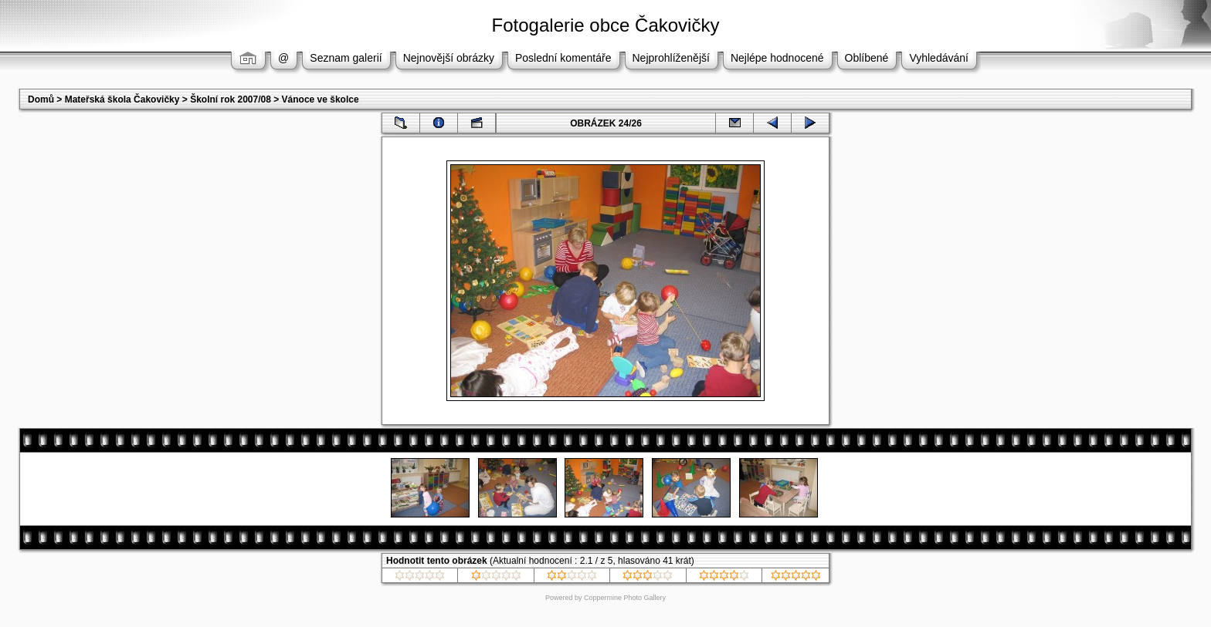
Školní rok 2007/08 (230, 99)
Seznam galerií (346, 58)
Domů (41, 99)
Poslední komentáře (563, 58)
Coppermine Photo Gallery (625, 598)
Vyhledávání (938, 58)
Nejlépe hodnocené (777, 58)
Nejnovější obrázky (448, 58)
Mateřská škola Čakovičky (122, 99)
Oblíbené (867, 58)
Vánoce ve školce (320, 99)
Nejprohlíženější (671, 58)
